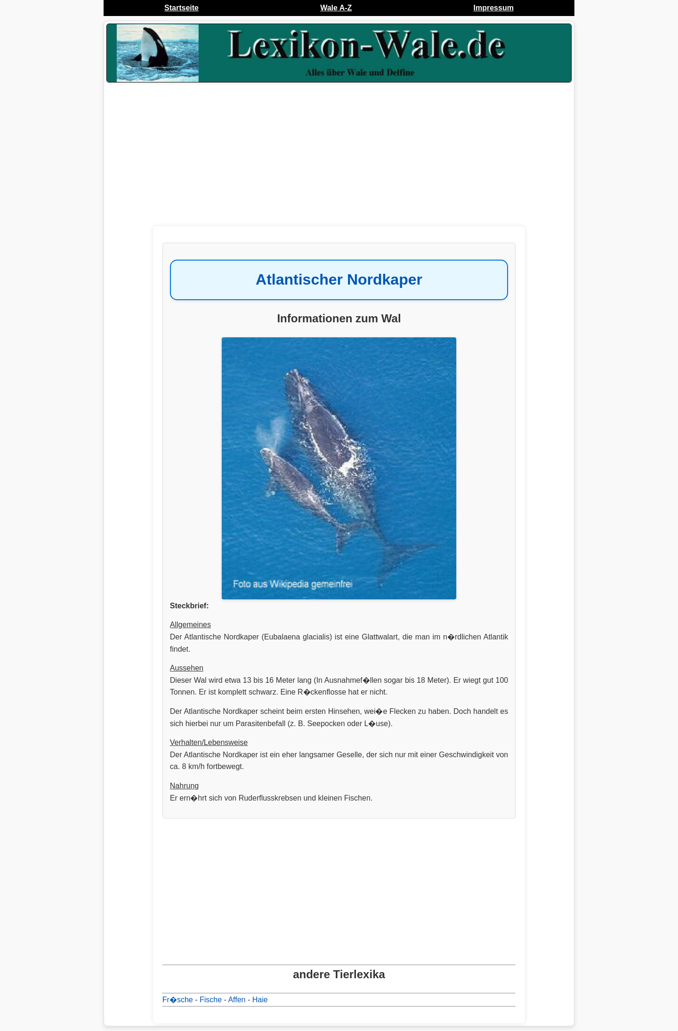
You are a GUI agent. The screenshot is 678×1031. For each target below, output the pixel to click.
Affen (236, 1000)
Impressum (494, 8)
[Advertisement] (339, 160)
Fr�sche (177, 1000)
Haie (260, 1000)
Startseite (181, 8)
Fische (211, 1000)
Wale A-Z (336, 8)
